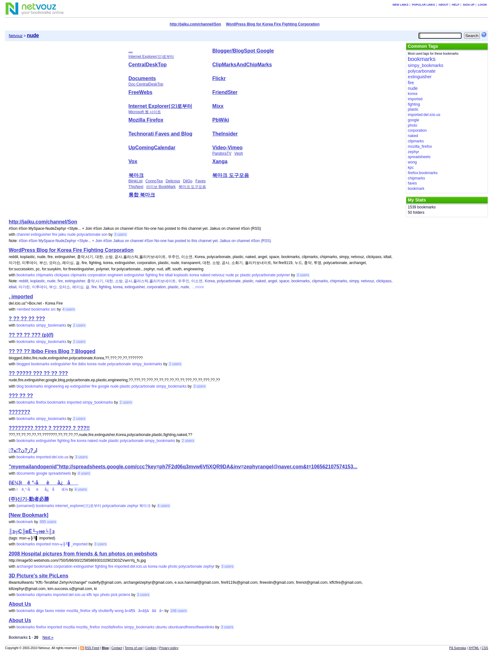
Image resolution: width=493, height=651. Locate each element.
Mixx (218, 106)
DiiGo (187, 181)
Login (482, 4)
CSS (485, 648)
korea (194, 275)
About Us (20, 604)
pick (114, 595)
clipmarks (78, 275)
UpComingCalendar (152, 147)
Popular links (423, 4)
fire (55, 234)
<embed (23, 309)
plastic (245, 275)
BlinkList (136, 181)
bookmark (24, 522)
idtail (169, 275)
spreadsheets (59, 473)
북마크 (136, 175)
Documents (142, 78)
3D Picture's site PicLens (39, 575)
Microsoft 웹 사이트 (145, 112)
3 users (120, 234)
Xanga (219, 161)
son (105, 234)
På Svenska (457, 648)
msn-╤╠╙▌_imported (69, 544)
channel (23, 234)
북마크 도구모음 (192, 187)
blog (20, 386)
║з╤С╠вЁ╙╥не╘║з (32, 531)
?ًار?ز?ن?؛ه (23, 450)
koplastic (181, 275)
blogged (23, 364)
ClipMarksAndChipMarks (242, 64)
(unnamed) (25, 506)
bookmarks (25, 275)
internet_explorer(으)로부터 (78, 506)
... (131, 50)
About (443, 4)
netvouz (217, 275)
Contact (116, 648)
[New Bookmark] (28, 515)
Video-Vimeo (227, 147)
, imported (21, 296)
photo (172, 566)
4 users (69, 309)
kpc (96, 595)
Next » (47, 637)
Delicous (173, 181)
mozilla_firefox (78, 611)
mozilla (69, 627)
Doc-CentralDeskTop (146, 84)
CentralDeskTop (148, 64)
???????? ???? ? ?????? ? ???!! (49, 428)
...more (197, 287)
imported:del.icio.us (52, 457)
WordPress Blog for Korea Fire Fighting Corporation (272, 24)
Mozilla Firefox (146, 120)
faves (49, 611)
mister (60, 611)
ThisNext (136, 187)
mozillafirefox (112, 627)
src (53, 309)
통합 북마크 (142, 194)
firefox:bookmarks (51, 402)
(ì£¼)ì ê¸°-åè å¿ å (44, 482)
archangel (24, 566)
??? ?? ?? (21, 395)
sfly (94, 611)
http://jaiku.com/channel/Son (195, 24)
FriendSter (224, 92)
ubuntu (161, 627)
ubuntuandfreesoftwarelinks (191, 627)
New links (401, 4)
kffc (89, 595)
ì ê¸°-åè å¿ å (38, 489)
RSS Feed (92, 648)
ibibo (82, 364)
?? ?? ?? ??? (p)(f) (31, 335)
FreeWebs (140, 92)
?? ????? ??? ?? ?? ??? (38, 373)
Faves (200, 181)
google (103, 386)
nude (71, 234)
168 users (178, 611)
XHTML (473, 648)
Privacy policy (168, 648)
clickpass (61, 275)
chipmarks (44, 275)
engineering (54, 386)
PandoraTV (221, 153)
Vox (133, 161)
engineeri (115, 275)
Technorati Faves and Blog (160, 133)
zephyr (132, 506)
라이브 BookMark (160, 187)
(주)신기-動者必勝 (29, 499)
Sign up (468, 4)
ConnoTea (154, 181)
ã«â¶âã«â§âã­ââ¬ (144, 611)
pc (237, 275)
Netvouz (16, 36)
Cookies (151, 648)
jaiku (62, 234)
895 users (48, 522)
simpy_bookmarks (51, 325)
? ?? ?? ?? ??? (27, 318)
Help (455, 4)
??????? (19, 412)
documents (25, 473)
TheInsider (225, 133)
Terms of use (134, 648)
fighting (152, 275)
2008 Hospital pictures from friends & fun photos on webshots (83, 553)
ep (67, 386)
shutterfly (106, 611)
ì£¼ (65, 489)
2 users (79, 325)
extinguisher (41, 234)
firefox (41, 627)
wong (119, 611)
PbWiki (220, 120)
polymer (283, 275)
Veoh (238, 153)
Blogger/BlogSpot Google (243, 50)
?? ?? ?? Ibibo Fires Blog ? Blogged (52, 351)
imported (74, 402)
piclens (124, 595)
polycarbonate (88, 234)
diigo (40, 611)
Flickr (219, 78)
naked (205, 275)
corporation (96, 275)
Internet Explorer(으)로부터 (151, 56)
